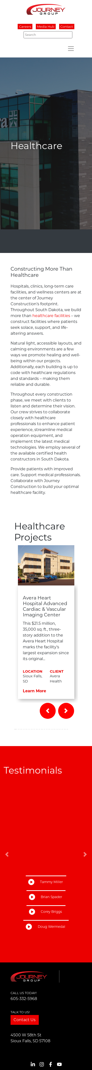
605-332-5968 (24, 998)
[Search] (48, 34)
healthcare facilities (51, 315)
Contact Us (24, 1019)
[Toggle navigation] (71, 49)
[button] (48, 711)
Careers (25, 26)
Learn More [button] (34, 691)
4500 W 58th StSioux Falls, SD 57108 (30, 1038)
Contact (66, 26)
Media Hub (45, 26)
